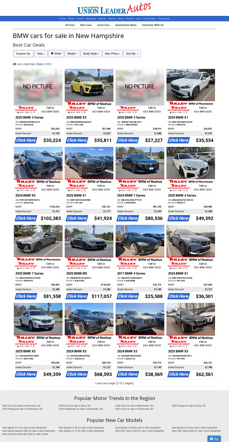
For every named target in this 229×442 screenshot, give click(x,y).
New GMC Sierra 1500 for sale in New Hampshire (139, 431)
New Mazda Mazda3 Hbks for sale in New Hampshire (28, 431)
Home (62, 18)
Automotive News (126, 25)
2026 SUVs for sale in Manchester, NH (134, 405)
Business (92, 18)
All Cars (70, 25)
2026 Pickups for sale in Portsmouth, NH (22, 409)
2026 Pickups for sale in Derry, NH (189, 405)
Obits (121, 18)
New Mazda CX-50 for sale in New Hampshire (81, 427)
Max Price (112, 53)
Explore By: (23, 53)
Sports (102, 18)
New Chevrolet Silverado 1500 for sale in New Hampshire (25, 434)
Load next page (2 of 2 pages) (114, 383)
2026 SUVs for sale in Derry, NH (75, 405)
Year (41, 53)
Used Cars (103, 25)
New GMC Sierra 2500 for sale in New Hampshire (196, 431)
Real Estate (149, 18)
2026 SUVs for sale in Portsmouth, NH (21, 405)
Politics (80, 18)
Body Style (91, 53)
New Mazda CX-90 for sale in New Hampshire (138, 427)
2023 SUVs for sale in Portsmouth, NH (134, 409)
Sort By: (132, 53)
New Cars (86, 25)
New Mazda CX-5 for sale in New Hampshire (24, 427)
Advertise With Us (153, 25)
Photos (130, 18)
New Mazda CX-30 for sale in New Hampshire (194, 427)
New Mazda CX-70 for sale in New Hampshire (81, 431)
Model (72, 53)
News (71, 18)
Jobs (139, 18)
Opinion (112, 18)
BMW (56, 53)
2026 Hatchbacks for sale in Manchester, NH (81, 409)
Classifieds (164, 18)
